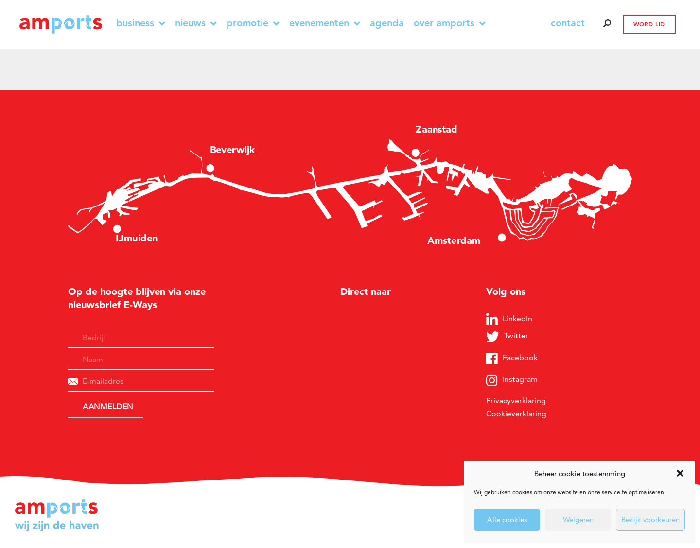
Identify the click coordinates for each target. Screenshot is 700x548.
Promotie (253, 23)
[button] (680, 473)
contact (568, 23)
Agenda (387, 23)
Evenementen (324, 23)
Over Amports (450, 23)
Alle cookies (507, 519)
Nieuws (196, 23)
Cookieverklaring (516, 413)
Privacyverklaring (516, 400)
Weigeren (578, 519)
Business (140, 23)
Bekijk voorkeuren (650, 519)
